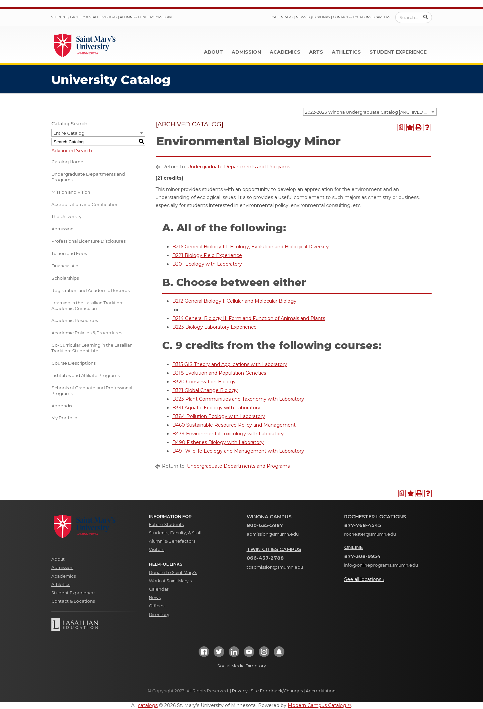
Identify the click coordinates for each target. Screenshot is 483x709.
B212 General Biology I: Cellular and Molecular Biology (234, 301)
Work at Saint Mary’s (170, 580)
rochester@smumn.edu (370, 534)
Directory (159, 614)
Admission (246, 52)
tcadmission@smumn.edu (275, 567)
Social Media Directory (241, 665)
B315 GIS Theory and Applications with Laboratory (229, 364)
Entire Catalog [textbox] (68, 133)
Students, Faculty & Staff (75, 17)
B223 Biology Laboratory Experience (214, 327)
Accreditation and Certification (84, 204)
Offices (156, 605)
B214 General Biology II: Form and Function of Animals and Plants (248, 318)
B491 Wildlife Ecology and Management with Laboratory (238, 451)
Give (170, 17)
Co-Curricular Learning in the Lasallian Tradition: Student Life (92, 347)
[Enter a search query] (413, 17)
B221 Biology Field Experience (207, 255)
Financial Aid (64, 265)
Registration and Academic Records (90, 290)
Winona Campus (269, 517)
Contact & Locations (352, 17)
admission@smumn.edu (273, 534)
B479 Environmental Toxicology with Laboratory (228, 434)
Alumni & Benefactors (141, 17)
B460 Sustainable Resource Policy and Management (234, 425)
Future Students (166, 524)
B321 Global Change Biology (205, 390)
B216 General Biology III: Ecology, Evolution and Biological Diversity (250, 247)
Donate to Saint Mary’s (173, 572)
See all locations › (364, 579)
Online (353, 547)
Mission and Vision (70, 192)
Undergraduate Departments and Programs (88, 176)
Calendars (282, 17)
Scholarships (65, 278)
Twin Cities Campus (274, 549)
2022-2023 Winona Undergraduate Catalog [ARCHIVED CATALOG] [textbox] (370, 112)
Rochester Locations (375, 517)
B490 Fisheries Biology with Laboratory (218, 442)
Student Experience (398, 52)
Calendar (159, 589)
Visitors (109, 17)
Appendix (61, 405)
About (213, 52)
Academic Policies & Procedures (86, 332)
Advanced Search (71, 151)
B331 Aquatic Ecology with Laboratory (216, 408)
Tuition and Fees (69, 253)
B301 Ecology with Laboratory (207, 264)
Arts (316, 52)
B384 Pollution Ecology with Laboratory (218, 416)
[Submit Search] (425, 17)
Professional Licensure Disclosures (88, 241)
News (301, 17)
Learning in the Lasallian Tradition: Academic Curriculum (87, 305)
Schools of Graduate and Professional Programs (91, 390)
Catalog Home (67, 161)
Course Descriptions (73, 363)
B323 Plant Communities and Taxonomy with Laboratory (238, 399)
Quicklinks (319, 17)
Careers (382, 17)
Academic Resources (74, 320)
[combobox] (370, 112)
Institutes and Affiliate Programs (85, 375)
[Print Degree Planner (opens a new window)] (401, 127)
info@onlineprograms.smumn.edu (381, 565)
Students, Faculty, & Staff (175, 532)
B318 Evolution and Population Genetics (219, 373)
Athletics (346, 52)
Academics (285, 52)
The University (66, 216)
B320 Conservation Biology (204, 382)
